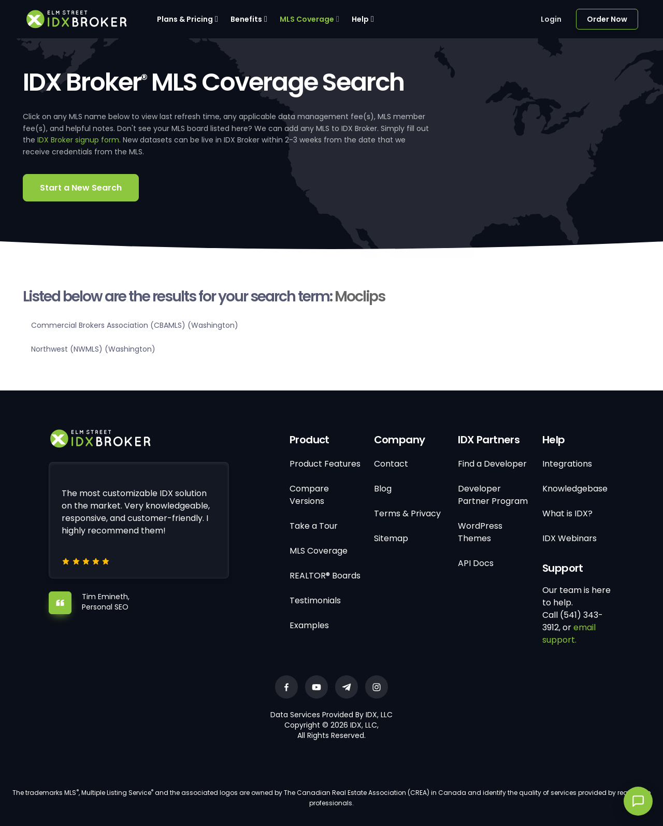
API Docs (476, 563)
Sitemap (391, 538)
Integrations (567, 464)
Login (551, 19)
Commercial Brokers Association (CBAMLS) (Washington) (134, 325)
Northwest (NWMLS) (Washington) (93, 349)
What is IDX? (567, 513)
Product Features (325, 464)
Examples (309, 625)
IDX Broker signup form (78, 140)
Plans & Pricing (185, 19)
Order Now (607, 19)
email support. (569, 633)
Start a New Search (81, 188)
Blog (383, 489)
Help (360, 19)
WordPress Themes (480, 532)
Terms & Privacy (407, 513)
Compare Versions (309, 495)
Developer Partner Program (493, 495)
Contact (391, 464)
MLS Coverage (307, 19)
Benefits (246, 19)
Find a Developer (492, 464)
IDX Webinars (569, 538)
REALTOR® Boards (325, 576)
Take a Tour (314, 526)
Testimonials (315, 600)
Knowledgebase (575, 489)
